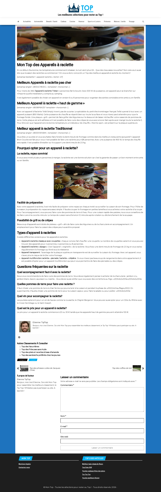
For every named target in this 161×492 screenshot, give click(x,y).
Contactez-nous (24, 467)
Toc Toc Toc (86, 474)
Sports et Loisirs (94, 21)
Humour (81, 21)
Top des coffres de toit (122, 368)
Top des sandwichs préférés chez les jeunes (40, 355)
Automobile (38, 21)
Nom (63, 416)
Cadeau (63, 21)
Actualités (27, 21)
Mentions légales (25, 464)
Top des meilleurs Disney (90, 478)
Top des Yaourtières (30, 347)
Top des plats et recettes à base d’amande (40, 352)
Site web (64, 437)
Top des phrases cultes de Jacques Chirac (44, 369)
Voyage (131, 21)
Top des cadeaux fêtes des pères (93, 471)
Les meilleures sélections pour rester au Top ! (80, 14)
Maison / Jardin (120, 21)
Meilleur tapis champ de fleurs (92, 464)
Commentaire (67, 385)
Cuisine (72, 21)
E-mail (63, 426)
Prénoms (107, 21)
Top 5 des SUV (87, 467)
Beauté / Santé (51, 21)
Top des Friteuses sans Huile (33, 349)
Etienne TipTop (24, 379)
